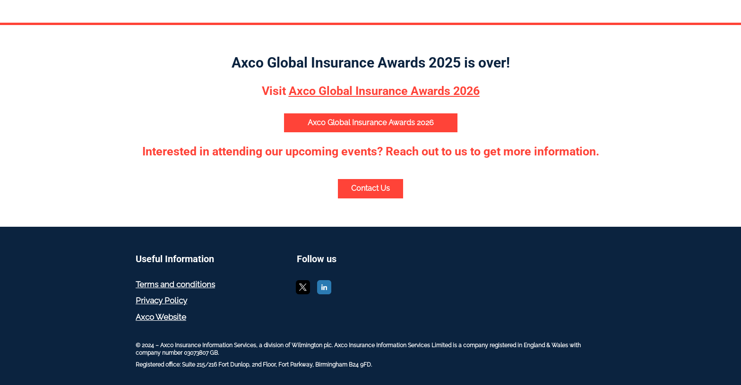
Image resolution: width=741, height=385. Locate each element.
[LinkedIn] (324, 291)
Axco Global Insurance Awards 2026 (371, 122)
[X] (303, 291)
